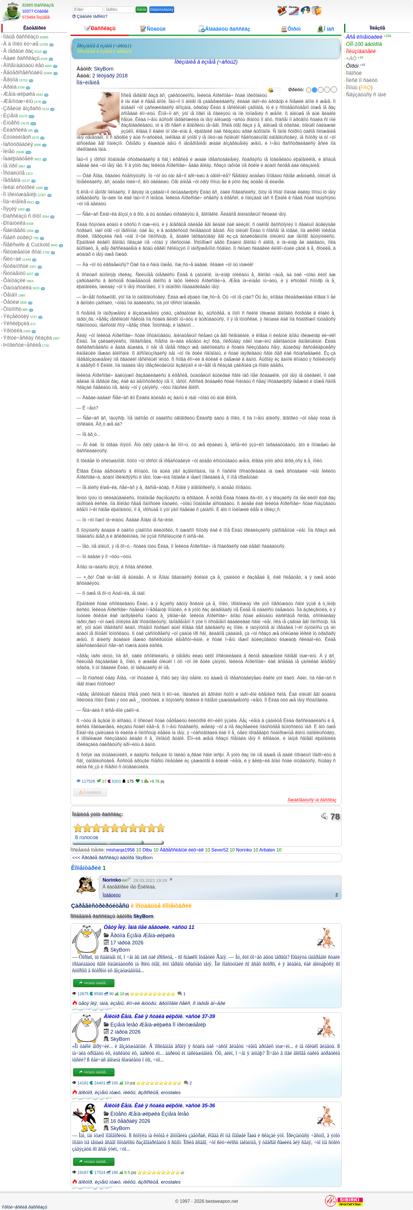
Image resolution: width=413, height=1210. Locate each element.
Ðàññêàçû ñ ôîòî (22, 216)
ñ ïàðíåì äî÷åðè (209, 1003)
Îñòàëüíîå (14, 173)
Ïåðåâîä (11, 180)
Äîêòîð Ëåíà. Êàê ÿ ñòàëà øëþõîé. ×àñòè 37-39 (159, 1016)
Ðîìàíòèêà (14, 223)
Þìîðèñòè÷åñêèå (22, 345)
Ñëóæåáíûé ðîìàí (22, 252)
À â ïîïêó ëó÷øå (20, 44)
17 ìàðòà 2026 (126, 943)
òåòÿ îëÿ (88, 1003)
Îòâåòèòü (112, 895)
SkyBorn (104, 69)
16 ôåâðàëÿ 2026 (130, 1121)
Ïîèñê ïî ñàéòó (361, 80)
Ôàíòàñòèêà (17, 288)
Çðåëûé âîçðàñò (22, 108)
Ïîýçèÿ (10, 209)
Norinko (244, 849)
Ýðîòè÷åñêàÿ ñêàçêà (27, 338)
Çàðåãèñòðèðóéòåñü (100, 906)
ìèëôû (129, 1092)
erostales (171, 1092)
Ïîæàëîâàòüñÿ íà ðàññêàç (312, 799)
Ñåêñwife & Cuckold (26, 245)
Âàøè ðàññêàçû (21, 58)
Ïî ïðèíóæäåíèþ (19, 194)
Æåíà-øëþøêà (19, 94)
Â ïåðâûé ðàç (18, 51)
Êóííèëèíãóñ (17, 137)
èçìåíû (117, 1003)
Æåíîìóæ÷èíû (18, 101)
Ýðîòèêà (12, 331)
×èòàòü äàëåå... (93, 983)
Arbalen (267, 849)
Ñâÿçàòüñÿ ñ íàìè (366, 95)
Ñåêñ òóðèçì (17, 237)
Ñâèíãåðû (14, 230)
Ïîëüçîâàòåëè (361, 51)
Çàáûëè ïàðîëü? (90, 16)
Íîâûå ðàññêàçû (21, 37)
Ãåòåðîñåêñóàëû (22, 72)
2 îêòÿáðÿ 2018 (110, 76)
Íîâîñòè (354, 73)
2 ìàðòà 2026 (125, 1032)
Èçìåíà (10, 115)
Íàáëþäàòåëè (18, 158)
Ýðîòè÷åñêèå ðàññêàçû (24, 1207)
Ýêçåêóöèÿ (16, 316)
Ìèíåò (9, 151)
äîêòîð (85, 1092)
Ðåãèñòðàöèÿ (162, 9)
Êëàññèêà (15, 130)
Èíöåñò (11, 123)
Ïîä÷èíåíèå (14, 201)
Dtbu (147, 849)
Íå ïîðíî (10, 166)
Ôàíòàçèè (14, 280)
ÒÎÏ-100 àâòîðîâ (364, 44)
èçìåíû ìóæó (107, 1092)
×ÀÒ (351, 58)
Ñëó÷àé (12, 259)
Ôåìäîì (10, 295)
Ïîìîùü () (359, 87)
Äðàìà (10, 87)
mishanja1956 (120, 849)
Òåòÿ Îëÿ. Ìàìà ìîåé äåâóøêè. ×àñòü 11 (149, 927)
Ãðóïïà (10, 80)
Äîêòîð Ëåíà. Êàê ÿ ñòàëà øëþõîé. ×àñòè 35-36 (159, 1105)
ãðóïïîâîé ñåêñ (174, 1003)
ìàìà (104, 1003)
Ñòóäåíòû (14, 273)
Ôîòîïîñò (12, 309)
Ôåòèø (11, 302)
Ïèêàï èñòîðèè (19, 187)
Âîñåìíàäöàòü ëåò (23, 65)
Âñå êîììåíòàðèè (364, 37)
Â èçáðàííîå (90, 792)
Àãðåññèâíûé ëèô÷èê (182, 849)
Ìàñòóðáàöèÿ (18, 144)
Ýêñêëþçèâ (16, 323)
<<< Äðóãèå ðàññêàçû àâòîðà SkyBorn (112, 857)
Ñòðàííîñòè (15, 266)
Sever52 (220, 849)
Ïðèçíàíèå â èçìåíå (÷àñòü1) (104, 45)
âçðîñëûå (148, 1092)
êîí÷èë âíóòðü (141, 1003)
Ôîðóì (352, 66)
